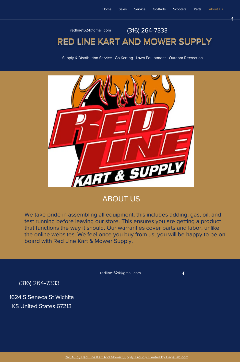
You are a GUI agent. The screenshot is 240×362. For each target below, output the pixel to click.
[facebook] (232, 19)
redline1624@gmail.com (90, 30)
